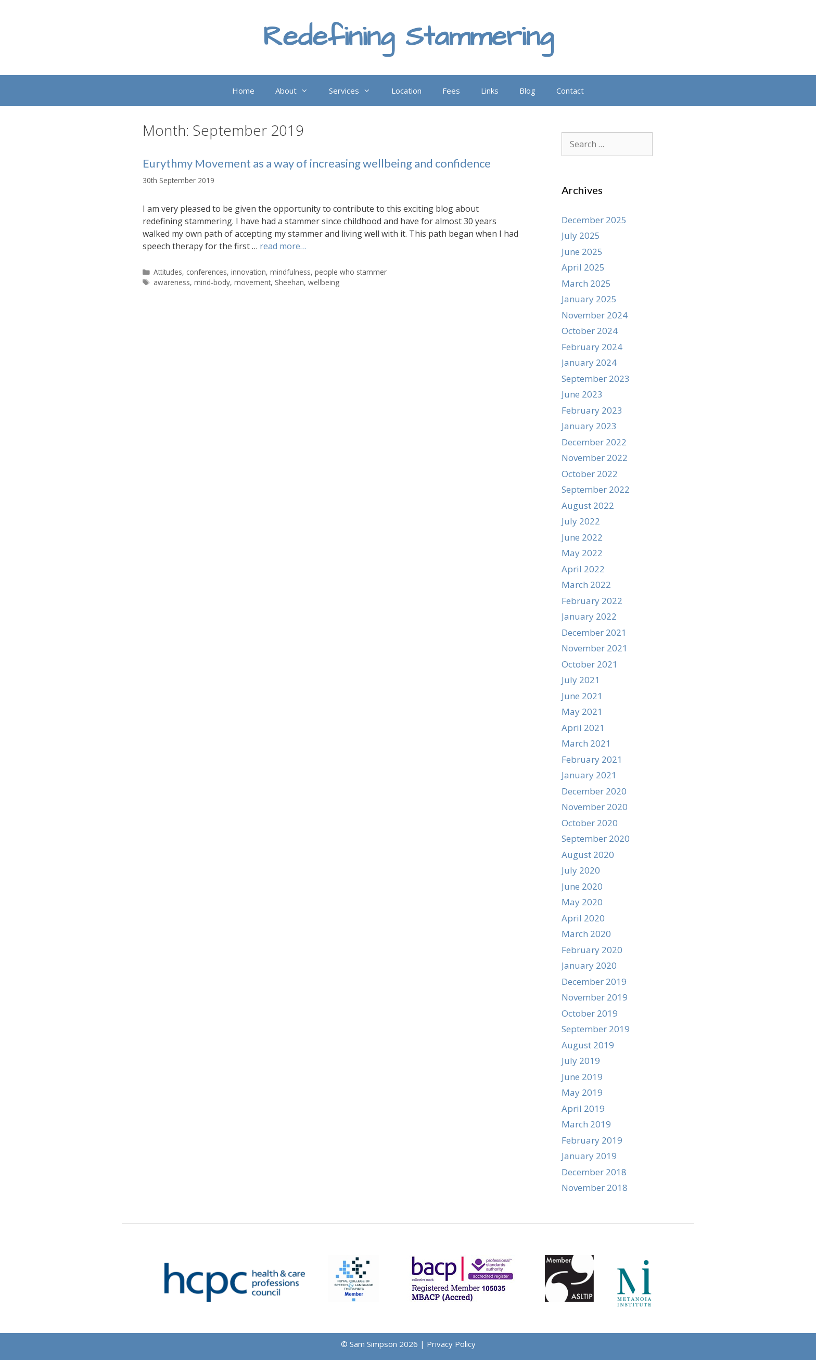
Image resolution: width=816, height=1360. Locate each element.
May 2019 (582, 1092)
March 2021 (586, 743)
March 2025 (586, 283)
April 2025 (583, 267)
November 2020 (595, 807)
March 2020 (586, 934)
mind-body (212, 282)
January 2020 (589, 965)
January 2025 (589, 299)
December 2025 (594, 220)
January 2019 (589, 1156)
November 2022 (595, 458)
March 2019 (586, 1124)
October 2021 (590, 664)
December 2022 (594, 442)
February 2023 (592, 410)
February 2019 (592, 1140)
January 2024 (589, 362)
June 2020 (582, 886)
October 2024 (590, 331)
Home (243, 90)
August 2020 (588, 855)
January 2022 (589, 616)
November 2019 (595, 997)
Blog (527, 90)
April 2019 (583, 1108)
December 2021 (594, 632)
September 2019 (596, 1029)
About (296, 90)
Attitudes (168, 272)
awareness (172, 282)
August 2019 (588, 1045)
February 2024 (592, 347)
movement (252, 282)
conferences (206, 272)
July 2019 (581, 1061)
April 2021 (583, 728)
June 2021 (582, 696)
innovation (248, 272)
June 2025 (582, 252)
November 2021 (595, 648)
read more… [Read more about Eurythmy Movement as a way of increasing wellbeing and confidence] (283, 246)
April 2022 (583, 569)
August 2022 (588, 505)
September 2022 (596, 489)
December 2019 (594, 981)
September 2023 (596, 378)
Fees (451, 90)
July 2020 (581, 870)
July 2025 (581, 235)
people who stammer (351, 272)
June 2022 (582, 537)
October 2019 (590, 1013)
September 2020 (596, 838)
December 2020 (594, 791)
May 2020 (582, 902)
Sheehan (289, 282)
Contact (570, 90)
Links (490, 90)
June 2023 (582, 394)
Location (406, 90)
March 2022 (586, 585)
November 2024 (595, 315)
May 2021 (582, 711)
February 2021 (592, 759)
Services (355, 90)
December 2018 (594, 1172)
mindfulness (290, 272)
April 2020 (583, 918)
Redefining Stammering (408, 37)
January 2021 (589, 775)
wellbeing (323, 282)
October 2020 (590, 823)
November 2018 (595, 1188)
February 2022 (592, 601)
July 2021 (581, 680)
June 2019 (582, 1077)
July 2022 (581, 521)
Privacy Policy (451, 1344)
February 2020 (592, 950)
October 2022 (590, 474)
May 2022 (582, 553)
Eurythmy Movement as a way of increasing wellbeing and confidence (317, 163)
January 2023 (589, 426)
